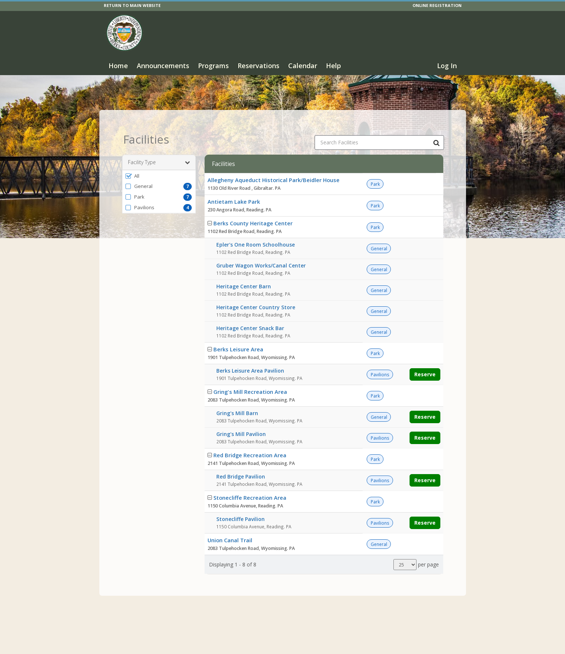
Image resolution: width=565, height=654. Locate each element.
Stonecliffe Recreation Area (249, 486)
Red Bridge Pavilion (240, 465)
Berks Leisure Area (238, 337)
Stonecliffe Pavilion (240, 507)
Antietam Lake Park (234, 190)
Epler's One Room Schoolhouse (255, 233)
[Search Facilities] (436, 131)
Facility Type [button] (159, 151)
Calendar (302, 65)
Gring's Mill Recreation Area (250, 380)
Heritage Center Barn (243, 274)
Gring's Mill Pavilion (241, 422)
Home (118, 65)
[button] (158, 164)
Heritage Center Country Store (255, 295)
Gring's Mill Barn (237, 401)
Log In (447, 65)
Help (333, 65)
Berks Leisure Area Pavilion (250, 359)
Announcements (163, 65)
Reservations (258, 65)
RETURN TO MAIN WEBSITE (132, 5)
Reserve (425, 362)
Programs (213, 65)
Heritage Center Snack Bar (250, 316)
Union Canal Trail (230, 528)
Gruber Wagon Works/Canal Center (261, 254)
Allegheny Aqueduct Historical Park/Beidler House (274, 168)
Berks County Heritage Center (253, 211)
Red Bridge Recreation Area (249, 443)
